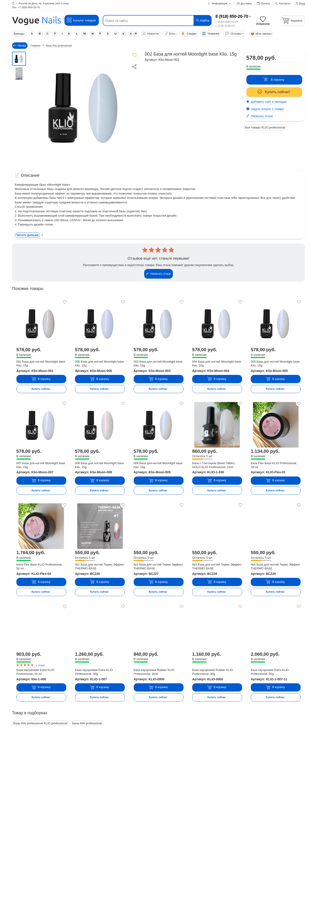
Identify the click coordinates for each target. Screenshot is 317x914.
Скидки (188, 33)
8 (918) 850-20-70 (231, 16)
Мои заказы (261, 33)
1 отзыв (40, 665)
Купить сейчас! (274, 92)
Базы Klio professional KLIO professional (40, 723)
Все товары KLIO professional (265, 127)
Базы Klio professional (87, 723)
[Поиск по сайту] (148, 20)
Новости (150, 33)
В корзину (273, 80)
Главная (35, 45)
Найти (202, 20)
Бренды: (19, 33)
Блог (169, 33)
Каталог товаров (81, 20)
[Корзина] (293, 20)
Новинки (210, 33)
